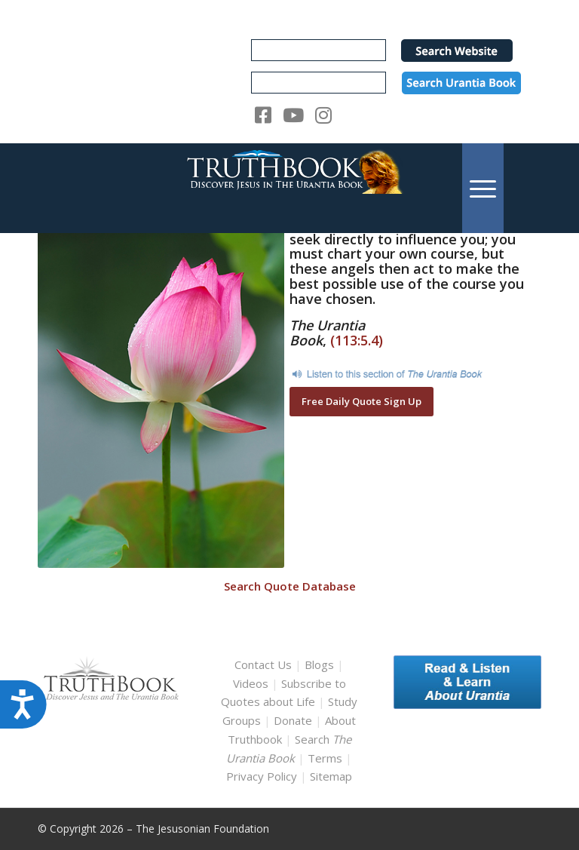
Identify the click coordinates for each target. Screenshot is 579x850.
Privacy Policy (261, 776)
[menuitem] (483, 188)
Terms (325, 758)
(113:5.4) (356, 340)
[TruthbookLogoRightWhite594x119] (289, 188)
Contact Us (263, 664)
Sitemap (331, 776)
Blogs (319, 664)
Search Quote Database (290, 586)
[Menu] (483, 188)
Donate (293, 720)
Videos (250, 683)
